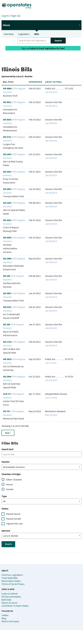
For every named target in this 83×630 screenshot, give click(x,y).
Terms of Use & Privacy (13, 583)
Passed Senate (13, 518)
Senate (9, 489)
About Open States (11, 580)
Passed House (13, 513)
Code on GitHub (10, 593)
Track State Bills (10, 577)
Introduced (35, 82)
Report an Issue (9, 602)
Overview (8, 34)
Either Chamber (14, 479)
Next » (8, 432)
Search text (7, 449)
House (9, 484)
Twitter (5, 615)
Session (6, 461)
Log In (5, 15)
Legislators (23, 34)
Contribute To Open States (15, 605)
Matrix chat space (10, 621)
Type (4, 496)
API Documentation (11, 596)
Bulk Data (6, 599)
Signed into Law (14, 523)
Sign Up (15, 15)
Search (58, 40)
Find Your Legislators (12, 574)
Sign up (25, 48)
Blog (4, 618)
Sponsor (6, 530)
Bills (36, 34)
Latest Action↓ (53, 82)
